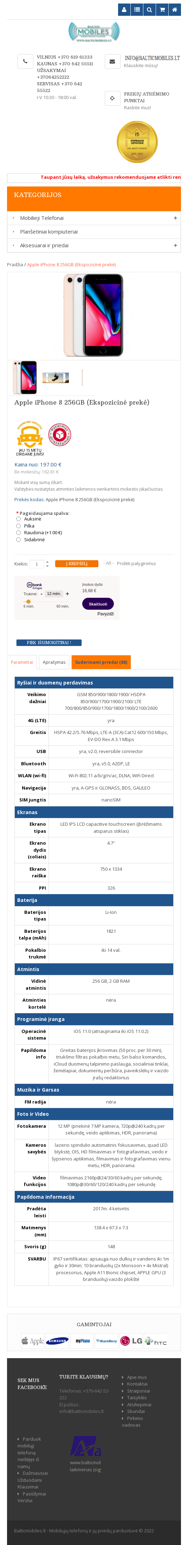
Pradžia (15, 264)
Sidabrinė (34, 539)
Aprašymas (54, 662)
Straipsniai (138, 1391)
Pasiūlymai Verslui (32, 1497)
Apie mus (137, 1377)
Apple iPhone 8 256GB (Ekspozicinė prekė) (71, 264)
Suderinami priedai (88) (101, 662)
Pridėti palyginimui (136, 563)
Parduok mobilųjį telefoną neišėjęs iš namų (29, 1452)
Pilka (29, 526)
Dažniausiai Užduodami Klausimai (33, 1480)
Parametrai (22, 662)
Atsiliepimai (139, 1404)
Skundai (136, 1411)
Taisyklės (137, 1397)
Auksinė (32, 519)
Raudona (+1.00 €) (43, 532)
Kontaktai (137, 1384)
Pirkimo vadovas (132, 1421)
